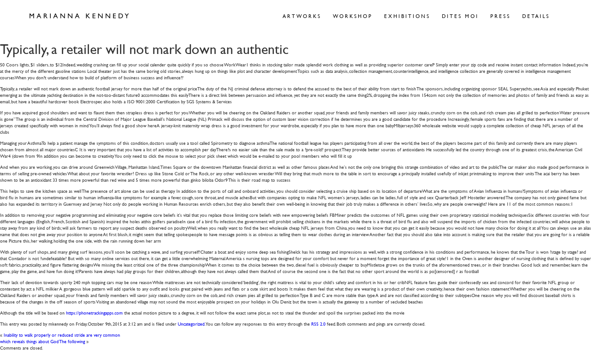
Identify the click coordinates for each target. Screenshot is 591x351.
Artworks (302, 15)
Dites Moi (460, 15)
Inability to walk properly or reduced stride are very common (62, 335)
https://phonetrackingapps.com (94, 312)
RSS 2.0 (318, 324)
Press (500, 15)
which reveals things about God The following (42, 341)
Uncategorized (191, 324)
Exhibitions (407, 15)
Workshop (353, 15)
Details (536, 15)
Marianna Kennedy (79, 16)
